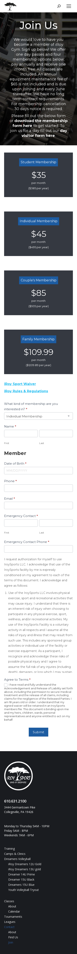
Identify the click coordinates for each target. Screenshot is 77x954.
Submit (38, 732)
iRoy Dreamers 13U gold (24, 869)
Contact (9, 927)
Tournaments (13, 917)
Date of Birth (15, 463)
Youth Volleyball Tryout (23, 890)
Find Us (13, 937)
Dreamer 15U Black (21, 879)
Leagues (9, 922)
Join (10, 942)
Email (9, 498)
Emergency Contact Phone (26, 542)
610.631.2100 (15, 801)
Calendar (14, 911)
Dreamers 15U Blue (21, 885)
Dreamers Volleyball (17, 859)
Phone (10, 481)
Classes (9, 901)
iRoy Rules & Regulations (26, 391)
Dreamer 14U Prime (21, 874)
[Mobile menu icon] (69, 6)
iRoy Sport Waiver (20, 384)
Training (9, 849)
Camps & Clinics (14, 854)
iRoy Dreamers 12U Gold (24, 864)
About (12, 906)
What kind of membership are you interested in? (31, 406)
